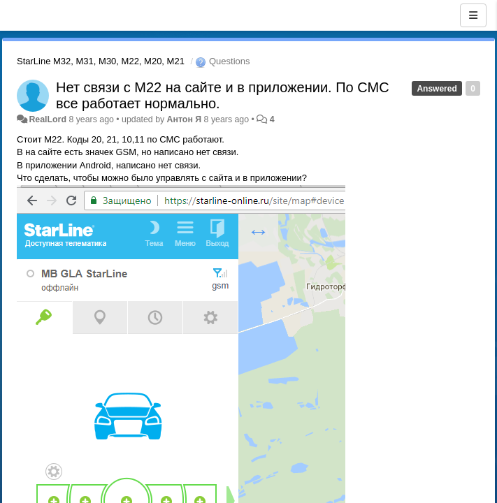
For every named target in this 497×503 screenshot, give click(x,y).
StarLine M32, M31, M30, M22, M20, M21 (101, 61)
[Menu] (473, 15)
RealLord (47, 119)
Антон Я (184, 119)
